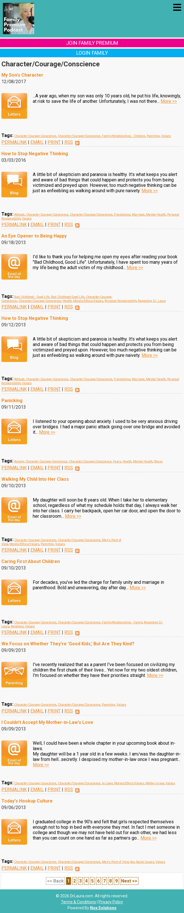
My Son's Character (22, 75)
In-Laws (107, 783)
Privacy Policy (111, 902)
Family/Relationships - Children (123, 136)
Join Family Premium (92, 43)
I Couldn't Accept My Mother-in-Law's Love (47, 722)
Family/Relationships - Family (122, 622)
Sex (132, 862)
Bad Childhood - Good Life (32, 297)
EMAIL (37, 142)
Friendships (122, 214)
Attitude (19, 214)
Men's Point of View (115, 862)
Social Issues (145, 862)
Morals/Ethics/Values (88, 301)
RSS (68, 142)
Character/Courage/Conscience (79, 136)
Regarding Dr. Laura (152, 301)
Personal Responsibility (120, 301)
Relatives (17, 626)
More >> (169, 101)
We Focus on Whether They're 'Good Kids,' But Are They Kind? (67, 643)
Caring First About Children (30, 561)
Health (67, 301)
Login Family (92, 53)
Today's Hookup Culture (27, 801)
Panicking (12, 400)
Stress (158, 461)
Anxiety (19, 461)
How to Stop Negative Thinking (34, 153)
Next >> (129, 881)
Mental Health (156, 214)
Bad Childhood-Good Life (68, 297)
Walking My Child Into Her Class (35, 479)
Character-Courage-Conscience (35, 136)
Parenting (153, 136)
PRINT (54, 142)
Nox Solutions (103, 908)
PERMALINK (14, 142)
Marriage (138, 214)
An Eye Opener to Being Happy (34, 236)
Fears (117, 461)
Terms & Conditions (78, 902)
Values (166, 136)
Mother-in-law (155, 783)
